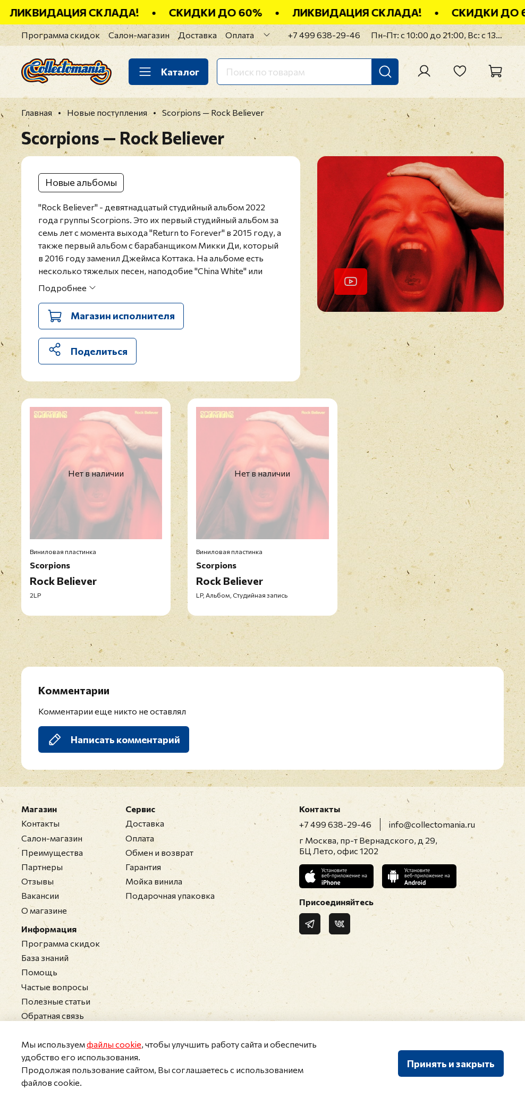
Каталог (168, 71)
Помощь (39, 972)
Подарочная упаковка (170, 895)
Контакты (40, 823)
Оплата (239, 35)
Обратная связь (52, 1015)
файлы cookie (114, 1044)
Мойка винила (153, 881)
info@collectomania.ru (432, 824)
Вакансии (40, 895)
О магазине (44, 910)
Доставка (197, 35)
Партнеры (42, 867)
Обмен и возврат (159, 852)
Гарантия (143, 867)
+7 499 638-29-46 (324, 35)
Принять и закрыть (451, 1063)
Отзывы (37, 881)
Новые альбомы (81, 182)
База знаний (45, 957)
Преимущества (52, 852)
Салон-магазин (139, 35)
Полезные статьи (55, 1001)
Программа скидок (60, 35)
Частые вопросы (54, 987)
